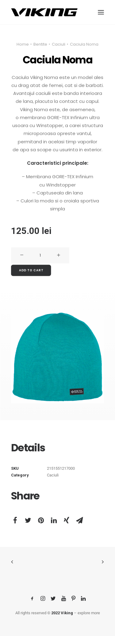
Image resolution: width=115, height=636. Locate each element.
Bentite (40, 44)
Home (23, 44)
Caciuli (58, 44)
